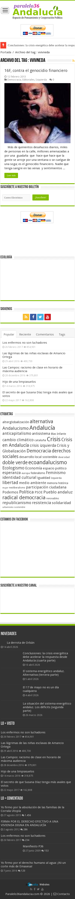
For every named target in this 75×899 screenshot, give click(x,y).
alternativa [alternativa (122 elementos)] (41, 421)
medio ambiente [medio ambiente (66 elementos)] (32, 483)
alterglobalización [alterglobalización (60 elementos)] (15, 422)
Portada (5, 52)
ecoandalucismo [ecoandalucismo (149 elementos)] (47, 462)
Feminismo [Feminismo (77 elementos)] (56, 472)
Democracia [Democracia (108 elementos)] (39, 451)
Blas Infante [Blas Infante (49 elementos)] (58, 433)
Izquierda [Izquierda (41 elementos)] (56, 478)
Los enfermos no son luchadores (24, 342)
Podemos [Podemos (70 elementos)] (10, 492)
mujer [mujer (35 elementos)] (5, 487)
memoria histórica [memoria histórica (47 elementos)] (57, 483)
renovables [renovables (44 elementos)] (52, 498)
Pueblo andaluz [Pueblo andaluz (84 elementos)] (58, 492)
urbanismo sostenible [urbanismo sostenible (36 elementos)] (13, 507)
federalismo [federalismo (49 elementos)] (38, 473)
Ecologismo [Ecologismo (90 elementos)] (13, 467)
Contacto (61, 894)
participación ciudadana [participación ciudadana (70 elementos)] (46, 487)
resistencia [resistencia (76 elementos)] (41, 502)
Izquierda (41, 79)
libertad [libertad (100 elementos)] (10, 482)
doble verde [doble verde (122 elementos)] (15, 462)
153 (46, 850)
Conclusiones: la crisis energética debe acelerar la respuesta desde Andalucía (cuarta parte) (45, 656)
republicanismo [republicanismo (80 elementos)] (16, 502)
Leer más (11, 175)
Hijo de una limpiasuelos (19, 382)
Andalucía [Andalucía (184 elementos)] (42, 427)
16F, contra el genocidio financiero (35, 70)
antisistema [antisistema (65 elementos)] (41, 434)
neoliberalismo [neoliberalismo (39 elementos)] (17, 487)
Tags (62, 334)
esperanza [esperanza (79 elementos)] (11, 472)
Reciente (25, 334)
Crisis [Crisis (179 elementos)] (54, 439)
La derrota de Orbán (20, 642)
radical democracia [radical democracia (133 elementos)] (23, 497)
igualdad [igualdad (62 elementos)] (43, 478)
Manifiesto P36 (33, 846)
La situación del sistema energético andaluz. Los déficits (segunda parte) (47, 707)
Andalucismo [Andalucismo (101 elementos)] (15, 428)
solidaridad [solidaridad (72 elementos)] (61, 503)
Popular (9, 334)
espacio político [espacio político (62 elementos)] (55, 468)
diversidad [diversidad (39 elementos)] (64, 457)
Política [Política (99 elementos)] (26, 491)
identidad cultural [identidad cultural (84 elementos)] (19, 477)
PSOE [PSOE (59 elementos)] (39, 492)
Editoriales (28, 79)
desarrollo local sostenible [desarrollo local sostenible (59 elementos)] (38, 457)
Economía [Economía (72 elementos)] (33, 468)
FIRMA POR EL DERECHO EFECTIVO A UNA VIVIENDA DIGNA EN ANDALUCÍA (29, 823)
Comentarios (45, 334)
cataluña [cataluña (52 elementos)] (40, 440)
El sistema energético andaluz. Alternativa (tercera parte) (43, 673)
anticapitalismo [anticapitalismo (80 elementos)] (16, 433)
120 (23, 870)
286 (25, 829)
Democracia (14, 79)
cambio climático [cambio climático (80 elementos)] (18, 440)
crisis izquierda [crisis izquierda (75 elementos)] (43, 445)
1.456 (28, 815)
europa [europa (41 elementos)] (26, 473)
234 (27, 840)
